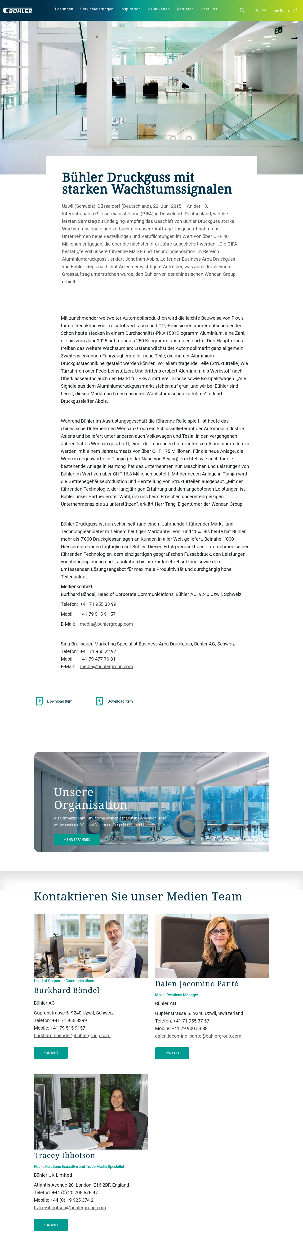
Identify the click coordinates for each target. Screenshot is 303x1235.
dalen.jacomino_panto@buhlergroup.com (198, 1036)
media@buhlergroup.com (106, 624)
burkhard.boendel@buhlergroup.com (72, 1035)
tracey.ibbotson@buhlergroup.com (70, 1207)
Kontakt (51, 1052)
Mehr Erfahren (77, 839)
